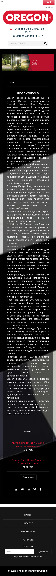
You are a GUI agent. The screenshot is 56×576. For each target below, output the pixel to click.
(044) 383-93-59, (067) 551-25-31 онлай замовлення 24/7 (30, 32)
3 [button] (24, 73)
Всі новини (28, 477)
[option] (28, 62)
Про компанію (28, 93)
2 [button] (19, 73)
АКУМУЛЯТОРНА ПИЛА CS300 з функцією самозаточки (28, 444)
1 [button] (15, 73)
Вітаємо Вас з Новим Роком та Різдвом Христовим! (28, 462)
